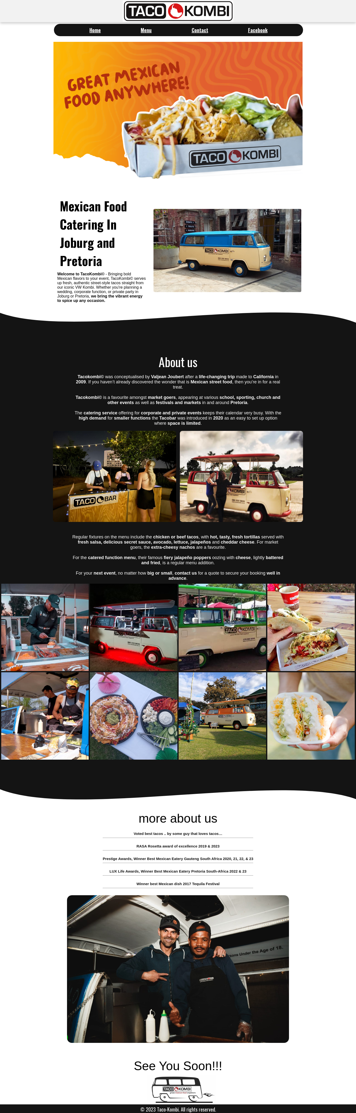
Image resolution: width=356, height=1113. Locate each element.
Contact (200, 30)
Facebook (258, 30)
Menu (146, 30)
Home (95, 30)
